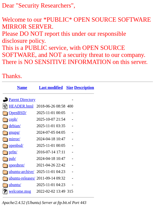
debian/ (15, 126)
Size (69, 87)
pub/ (12, 158)
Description (84, 87)
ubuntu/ (15, 185)
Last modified (51, 87)
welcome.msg (20, 191)
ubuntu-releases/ (22, 178)
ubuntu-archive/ (21, 171)
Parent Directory (22, 99)
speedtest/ (17, 165)
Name (22, 87)
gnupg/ (14, 132)
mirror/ (14, 139)
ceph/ (13, 119)
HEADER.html (21, 106)
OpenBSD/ (17, 113)
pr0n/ (13, 152)
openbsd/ (16, 145)
